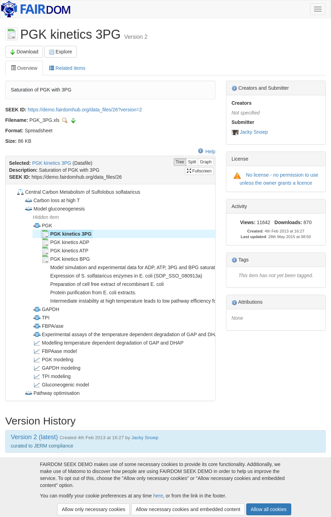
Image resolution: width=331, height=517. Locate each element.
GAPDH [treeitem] (46, 309)
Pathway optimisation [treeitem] (52, 393)
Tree (180, 162)
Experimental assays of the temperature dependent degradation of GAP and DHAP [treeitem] (127, 334)
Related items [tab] (67, 68)
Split (192, 162)
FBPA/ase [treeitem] (48, 326)
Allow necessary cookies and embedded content (188, 509)
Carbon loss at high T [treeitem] (52, 200)
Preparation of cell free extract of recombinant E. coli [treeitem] (102, 284)
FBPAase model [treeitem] (55, 351)
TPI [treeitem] (41, 317)
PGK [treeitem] (42, 225)
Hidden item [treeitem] (46, 217)
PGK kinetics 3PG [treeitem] (66, 234)
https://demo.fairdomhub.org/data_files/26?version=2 (85, 109)
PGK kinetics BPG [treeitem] (65, 259)
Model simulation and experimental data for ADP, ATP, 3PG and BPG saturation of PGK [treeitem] (140, 267)
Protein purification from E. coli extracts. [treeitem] (88, 292)
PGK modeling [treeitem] (53, 359)
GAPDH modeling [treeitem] (57, 368)
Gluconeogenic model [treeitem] (61, 385)
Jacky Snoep (254, 132)
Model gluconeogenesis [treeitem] (54, 209)
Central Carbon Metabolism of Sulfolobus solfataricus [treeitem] (78, 192)
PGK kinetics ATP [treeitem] (64, 250)
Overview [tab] (24, 68)
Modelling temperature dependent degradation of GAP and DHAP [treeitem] (108, 343)
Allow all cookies (269, 509)
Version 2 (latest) (34, 437)
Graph (205, 162)
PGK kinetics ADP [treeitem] (65, 242)
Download (24, 52)
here (158, 495)
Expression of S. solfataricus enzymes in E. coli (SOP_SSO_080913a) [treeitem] (121, 276)
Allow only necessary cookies (93, 509)
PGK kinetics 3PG (51, 163)
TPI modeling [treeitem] (51, 376)
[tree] (110, 292)
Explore (60, 52)
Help (207, 151)
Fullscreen (199, 171)
